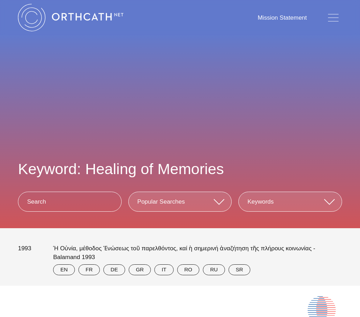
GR (140, 269)
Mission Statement (282, 17)
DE (114, 269)
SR (239, 269)
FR (89, 269)
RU (214, 269)
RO (188, 269)
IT (164, 269)
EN (64, 269)
